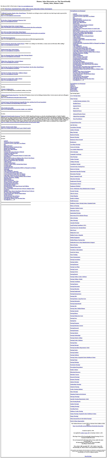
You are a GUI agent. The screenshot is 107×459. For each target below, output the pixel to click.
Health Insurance (74, 200)
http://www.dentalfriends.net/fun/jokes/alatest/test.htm (14, 97)
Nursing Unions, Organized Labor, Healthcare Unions (82, 357)
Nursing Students (74, 352)
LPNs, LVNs (76, 108)
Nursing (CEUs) (74, 271)
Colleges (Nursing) (74, 161)
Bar (5, 144)
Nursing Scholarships (75, 335)
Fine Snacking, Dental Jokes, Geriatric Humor (12, 26)
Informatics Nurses (74, 210)
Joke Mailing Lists (8, 170)
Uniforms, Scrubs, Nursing (76, 411)
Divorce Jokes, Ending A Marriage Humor (14, 159)
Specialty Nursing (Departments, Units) (79, 399)
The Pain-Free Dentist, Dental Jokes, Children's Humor (14, 72)
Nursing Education (74, 289)
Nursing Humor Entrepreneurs (11, 183)
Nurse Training (73, 254)
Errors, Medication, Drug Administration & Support (82, 188)
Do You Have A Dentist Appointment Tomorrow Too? (13, 20)
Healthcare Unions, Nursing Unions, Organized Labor (83, 203)
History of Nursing (74, 205)
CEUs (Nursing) (74, 151)
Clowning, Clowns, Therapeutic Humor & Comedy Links (17, 155)
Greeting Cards (7, 165)
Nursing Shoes (73, 342)
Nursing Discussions (75, 286)
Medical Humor (7, 178)
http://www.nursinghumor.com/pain (9, 74)
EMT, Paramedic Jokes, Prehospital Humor (83, 36)
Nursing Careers (74, 269)
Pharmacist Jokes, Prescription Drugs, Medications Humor (87, 66)
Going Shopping (74, 196)
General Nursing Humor (9, 162)
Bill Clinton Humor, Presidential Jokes (13, 147)
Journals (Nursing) (74, 222)
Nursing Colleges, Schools (76, 279)
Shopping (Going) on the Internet (78, 394)
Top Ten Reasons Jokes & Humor (12, 196)
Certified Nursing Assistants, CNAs (81, 101)
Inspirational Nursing (75, 213)
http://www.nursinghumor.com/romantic (10, 56)
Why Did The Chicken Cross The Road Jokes (14, 198)
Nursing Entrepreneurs (75, 293)
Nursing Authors (74, 262)
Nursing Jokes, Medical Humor (77, 308)
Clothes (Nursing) (74, 159)
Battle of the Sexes (8, 145)
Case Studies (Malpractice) (76, 149)
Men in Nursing (74, 244)
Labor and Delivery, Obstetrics (11, 171)
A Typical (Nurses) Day (75, 122)
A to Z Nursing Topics (75, 95)
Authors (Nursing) (74, 129)
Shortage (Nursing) (74, 396)
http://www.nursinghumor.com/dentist (10, 68)
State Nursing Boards (75, 401)
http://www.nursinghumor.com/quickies (10, 50)
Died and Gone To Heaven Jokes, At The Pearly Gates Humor (87, 31)
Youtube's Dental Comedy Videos (9, 126)
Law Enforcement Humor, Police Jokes (13, 172)
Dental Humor (7, 156)
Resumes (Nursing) (74, 379)
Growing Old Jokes (8, 166)
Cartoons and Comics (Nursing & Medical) (14, 151)
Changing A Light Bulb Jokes (11, 153)
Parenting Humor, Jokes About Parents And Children (16, 186)
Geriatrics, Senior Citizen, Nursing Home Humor (15, 164)
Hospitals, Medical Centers (76, 208)
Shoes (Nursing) (74, 391)
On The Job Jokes (77, 60)
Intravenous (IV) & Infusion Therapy (79, 215)
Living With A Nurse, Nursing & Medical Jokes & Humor (17, 176)
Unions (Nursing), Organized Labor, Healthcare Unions (83, 413)
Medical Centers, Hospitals (76, 235)
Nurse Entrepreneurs (75, 257)
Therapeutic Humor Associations (11, 142)
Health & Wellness (74, 198)
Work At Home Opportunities (77, 421)
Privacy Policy (73, 89)
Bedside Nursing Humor (9, 148)
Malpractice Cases (74, 232)
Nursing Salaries (74, 333)
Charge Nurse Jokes (8, 154)
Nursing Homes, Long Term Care (78, 298)
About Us (72, 84)
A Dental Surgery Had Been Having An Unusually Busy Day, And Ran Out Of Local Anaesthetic (23, 102)
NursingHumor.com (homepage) (77, 10)
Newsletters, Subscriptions (76, 249)
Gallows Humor (7, 161)
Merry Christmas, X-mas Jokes (11, 181)
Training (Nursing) (74, 406)
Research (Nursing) (74, 377)
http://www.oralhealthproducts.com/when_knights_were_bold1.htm (17, 109)
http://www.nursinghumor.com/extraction (11, 15)
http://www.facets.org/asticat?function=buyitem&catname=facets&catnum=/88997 (20, 122)
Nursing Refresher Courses (76, 325)
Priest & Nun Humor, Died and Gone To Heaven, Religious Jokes (19, 188)
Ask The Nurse (73, 125)
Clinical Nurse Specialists (79, 116)
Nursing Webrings (74, 362)
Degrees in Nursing (74, 169)
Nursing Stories (74, 350)
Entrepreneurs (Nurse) (75, 183)
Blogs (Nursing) (74, 132)
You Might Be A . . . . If (9, 199)
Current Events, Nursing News (77, 166)
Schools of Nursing (74, 386)
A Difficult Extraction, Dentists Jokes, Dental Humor (13, 13)
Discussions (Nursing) (75, 174)
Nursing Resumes (74, 330)
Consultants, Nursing (75, 164)
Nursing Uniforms (74, 355)
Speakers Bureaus (8, 194)
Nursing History (74, 313)
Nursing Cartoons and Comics (11, 182)
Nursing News (73, 318)
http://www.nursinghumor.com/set (9, 80)
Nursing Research (74, 328)
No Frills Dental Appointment (8, 37)
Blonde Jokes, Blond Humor (10, 149)
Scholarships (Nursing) (75, 384)
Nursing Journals (74, 311)
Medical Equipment (75, 237)
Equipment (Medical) (75, 186)
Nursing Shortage (74, 345)
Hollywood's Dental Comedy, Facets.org (10, 116)
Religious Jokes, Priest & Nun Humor (82, 71)
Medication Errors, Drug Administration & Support (82, 242)
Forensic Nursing (74, 191)
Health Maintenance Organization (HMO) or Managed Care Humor (20, 167)
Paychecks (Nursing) (75, 364)
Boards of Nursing (74, 134)
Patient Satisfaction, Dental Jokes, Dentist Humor (12, 43)
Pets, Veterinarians (8, 187)
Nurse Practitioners (77, 118)
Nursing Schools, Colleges (76, 337)
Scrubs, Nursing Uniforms (76, 389)
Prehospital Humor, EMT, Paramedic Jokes (83, 67)
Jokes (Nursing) (74, 220)
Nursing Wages (73, 359)
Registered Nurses (77, 110)
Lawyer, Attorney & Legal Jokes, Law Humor (14, 174)
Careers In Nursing (74, 147)
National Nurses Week (75, 247)
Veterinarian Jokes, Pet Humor (11, 197)
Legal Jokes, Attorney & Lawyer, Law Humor (14, 175)
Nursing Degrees (74, 284)
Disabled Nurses (77, 103)
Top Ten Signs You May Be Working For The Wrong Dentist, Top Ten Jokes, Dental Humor (22, 67)
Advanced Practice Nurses (79, 114)
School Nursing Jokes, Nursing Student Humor (15, 193)
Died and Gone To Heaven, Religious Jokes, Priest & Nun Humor (19, 158)
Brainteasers (73, 142)
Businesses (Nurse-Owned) (76, 139)
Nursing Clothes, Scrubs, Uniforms (78, 276)
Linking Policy (73, 88)
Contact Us (73, 86)
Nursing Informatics (75, 301)
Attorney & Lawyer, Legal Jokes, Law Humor (14, 143)
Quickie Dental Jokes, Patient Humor (10, 49)
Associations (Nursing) (75, 127)
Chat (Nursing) (73, 156)
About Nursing (73, 98)
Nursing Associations (75, 259)
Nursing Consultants (75, 281)
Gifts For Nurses (74, 87)
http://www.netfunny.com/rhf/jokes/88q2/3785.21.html (13, 103)
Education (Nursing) (75, 178)
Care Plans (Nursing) (75, 144)
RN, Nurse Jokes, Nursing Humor (12, 192)
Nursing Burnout (74, 264)
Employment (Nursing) (75, 181)
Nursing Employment (75, 291)
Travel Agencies (48, 8)
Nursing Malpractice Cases (76, 315)
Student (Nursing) (74, 404)
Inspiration (6, 169)
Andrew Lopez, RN (85, 433)
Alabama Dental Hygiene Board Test (9, 95)
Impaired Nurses (77, 106)
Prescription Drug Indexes (76, 367)
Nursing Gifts (73, 296)
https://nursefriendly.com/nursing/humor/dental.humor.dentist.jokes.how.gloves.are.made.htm (23, 33)
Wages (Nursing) (74, 416)
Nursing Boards (74, 274)
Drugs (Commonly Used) (76, 176)
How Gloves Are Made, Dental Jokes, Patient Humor (13, 32)
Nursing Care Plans (74, 267)
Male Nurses (73, 230)
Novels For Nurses (74, 252)
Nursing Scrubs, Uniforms (76, 340)
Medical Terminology (9, 180)
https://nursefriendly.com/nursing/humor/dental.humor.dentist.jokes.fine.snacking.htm (21, 27)
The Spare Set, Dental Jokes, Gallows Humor (11, 78)
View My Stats (88, 456)
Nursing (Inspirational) (75, 303)
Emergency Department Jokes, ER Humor (14, 160)
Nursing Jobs (73, 306)
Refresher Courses (74, 374)
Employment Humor (78, 34)
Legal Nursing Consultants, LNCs (78, 225)
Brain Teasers (8, 8)
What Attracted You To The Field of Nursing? (81, 418)
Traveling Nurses (74, 408)
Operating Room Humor (9, 185)
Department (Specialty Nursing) (77, 171)
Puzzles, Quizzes (74, 369)
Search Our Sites (74, 91)
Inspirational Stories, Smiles (18, 8)
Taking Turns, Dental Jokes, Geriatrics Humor (12, 61)
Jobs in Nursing (74, 218)
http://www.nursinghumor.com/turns (9, 62)
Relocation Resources (75, 372)
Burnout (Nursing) (74, 137)
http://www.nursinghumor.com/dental (10, 44)
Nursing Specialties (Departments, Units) (79, 347)
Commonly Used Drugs (75, 154)
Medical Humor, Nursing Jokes (77, 240)
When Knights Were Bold (7, 108)
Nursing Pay (73, 320)
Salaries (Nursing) (74, 382)
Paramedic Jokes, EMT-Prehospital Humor (83, 62)
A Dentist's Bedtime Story (7, 89)
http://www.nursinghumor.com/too (9, 21)
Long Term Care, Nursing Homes (78, 227)
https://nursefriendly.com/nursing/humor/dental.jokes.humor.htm (88, 426)
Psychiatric (6, 189)
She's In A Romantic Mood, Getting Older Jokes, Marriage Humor (16, 55)
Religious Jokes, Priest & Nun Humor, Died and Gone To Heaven (19, 191)
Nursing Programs (74, 323)
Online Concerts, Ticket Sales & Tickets (35, 8)
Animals (6, 140)
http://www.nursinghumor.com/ (25, 6)
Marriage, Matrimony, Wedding (11, 177)
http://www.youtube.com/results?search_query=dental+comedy (16, 128)
